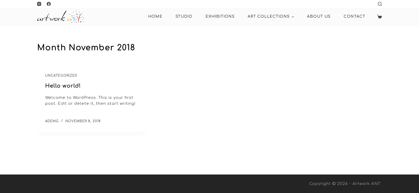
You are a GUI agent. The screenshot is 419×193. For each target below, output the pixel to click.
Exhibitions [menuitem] (220, 16)
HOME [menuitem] (155, 16)
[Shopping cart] (379, 16)
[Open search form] (380, 4)
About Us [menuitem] (319, 16)
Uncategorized (61, 75)
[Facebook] (49, 4)
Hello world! (63, 86)
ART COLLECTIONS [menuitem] (271, 16)
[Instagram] (39, 4)
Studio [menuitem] (184, 16)
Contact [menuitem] (354, 16)
